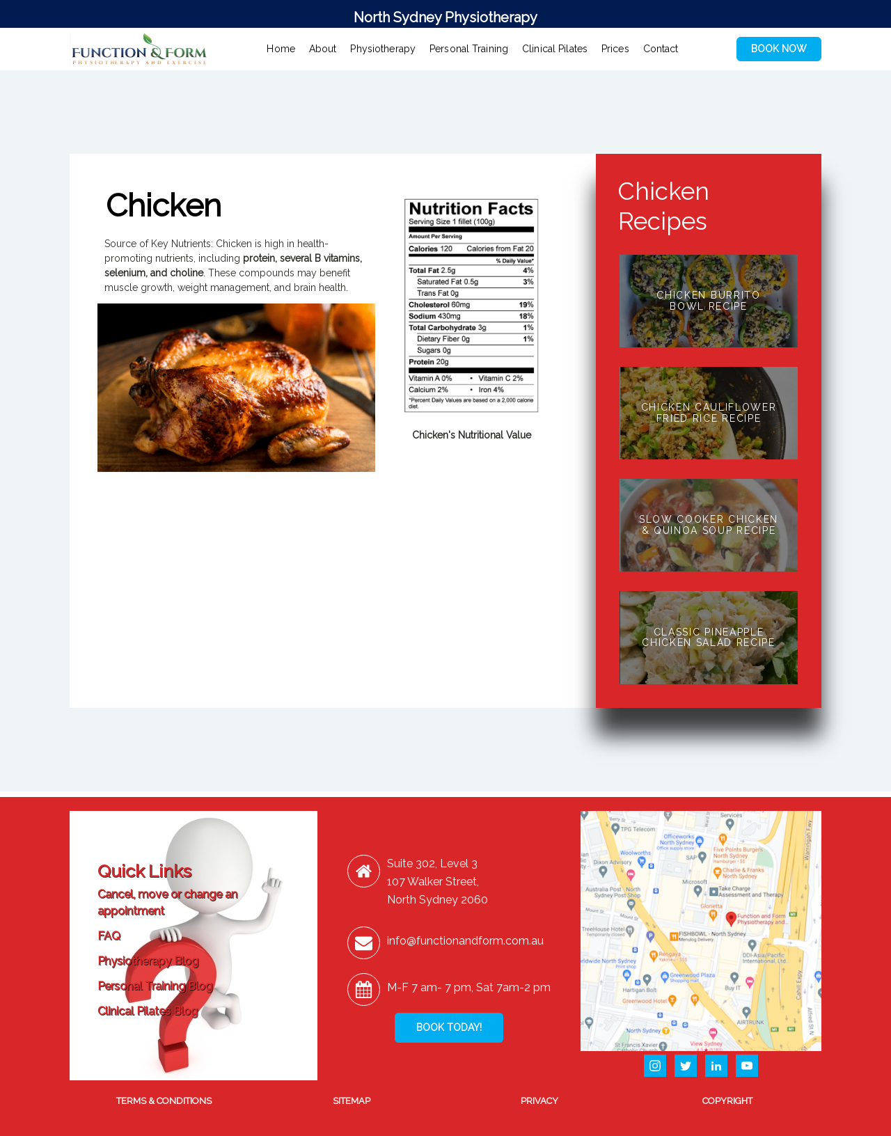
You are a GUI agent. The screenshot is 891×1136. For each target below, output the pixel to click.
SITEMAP (351, 1101)
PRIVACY (539, 1101)
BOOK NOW (779, 48)
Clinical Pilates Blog (147, 1011)
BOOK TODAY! (449, 1027)
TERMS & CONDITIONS (164, 1101)
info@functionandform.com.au (465, 940)
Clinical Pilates (555, 48)
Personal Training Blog (154, 986)
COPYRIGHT (727, 1101)
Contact (661, 48)
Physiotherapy (383, 48)
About (323, 48)
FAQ (108, 935)
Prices (615, 48)
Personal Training (468, 48)
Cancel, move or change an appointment (167, 902)
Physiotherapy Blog (147, 961)
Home (280, 48)
